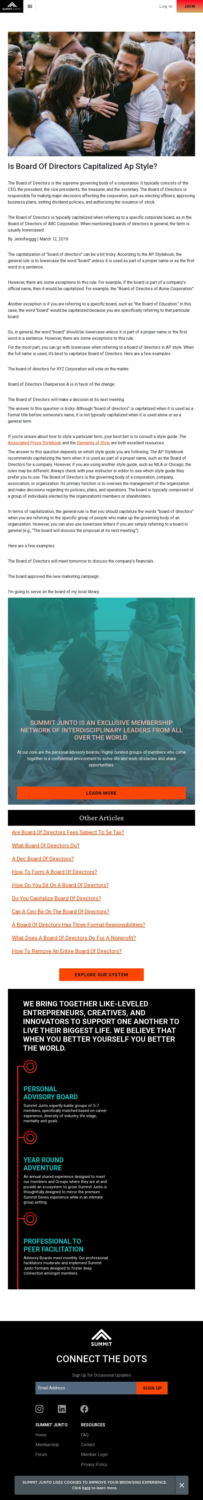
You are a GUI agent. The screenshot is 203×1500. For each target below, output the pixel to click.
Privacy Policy (94, 1464)
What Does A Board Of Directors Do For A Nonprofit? (74, 938)
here (86, 1488)
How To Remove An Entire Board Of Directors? (67, 951)
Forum (41, 1454)
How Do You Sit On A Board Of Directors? (60, 885)
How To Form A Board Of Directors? (54, 872)
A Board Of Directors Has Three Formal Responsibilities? (78, 925)
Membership (47, 1444)
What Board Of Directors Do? (46, 845)
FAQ (85, 1434)
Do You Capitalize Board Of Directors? (56, 898)
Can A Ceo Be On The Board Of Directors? (60, 911)
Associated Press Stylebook (34, 442)
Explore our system (101, 974)
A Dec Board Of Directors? (43, 859)
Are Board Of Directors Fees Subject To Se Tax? (68, 832)
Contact (88, 1444)
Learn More (101, 793)
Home (41, 1434)
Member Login (94, 1454)
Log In (166, 6)
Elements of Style (93, 442)
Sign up (152, 1388)
